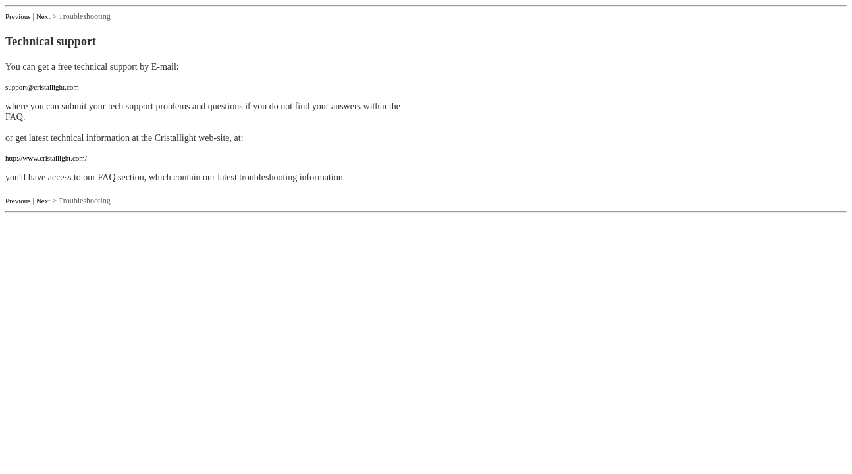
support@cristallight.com (42, 87)
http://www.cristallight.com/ (46, 158)
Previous (18, 16)
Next (43, 16)
